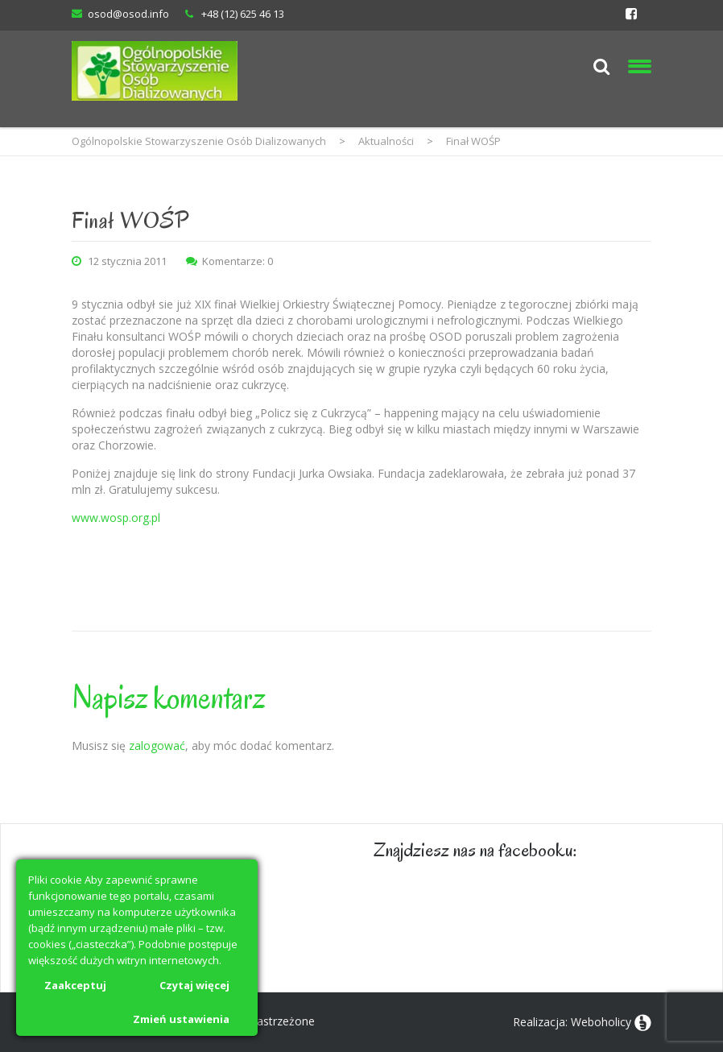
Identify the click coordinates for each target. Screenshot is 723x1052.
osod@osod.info (128, 13)
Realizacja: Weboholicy (572, 1021)
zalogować (157, 745)
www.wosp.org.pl (116, 517)
